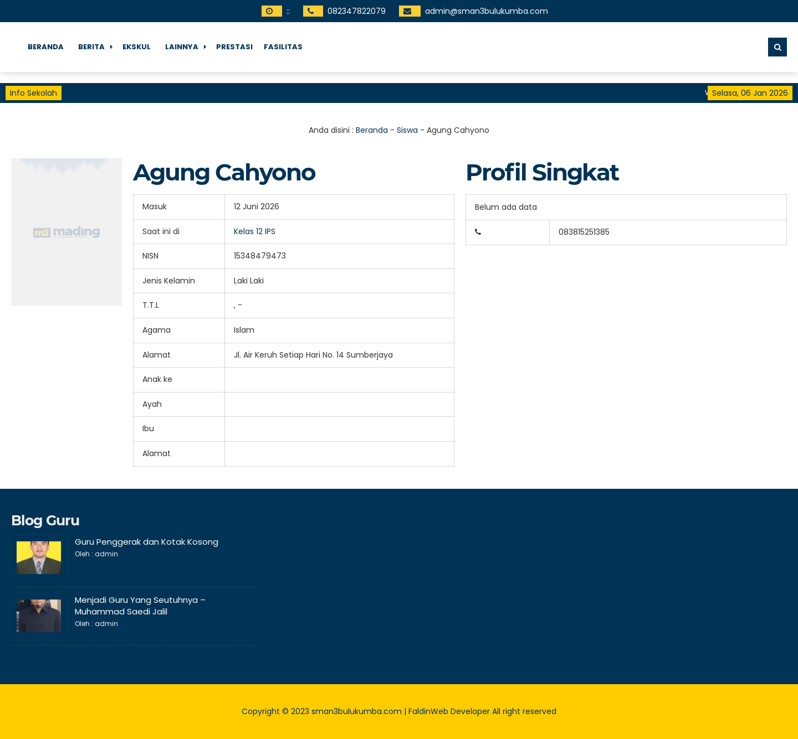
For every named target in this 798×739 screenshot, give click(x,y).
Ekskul (136, 47)
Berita (91, 47)
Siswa (407, 130)
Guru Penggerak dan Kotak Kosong (146, 541)
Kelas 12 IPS (254, 231)
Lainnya (181, 47)
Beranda (46, 47)
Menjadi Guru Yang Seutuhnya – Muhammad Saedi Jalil (140, 605)
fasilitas (283, 47)
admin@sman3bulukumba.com (486, 11)
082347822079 (357, 11)
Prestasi (234, 47)
